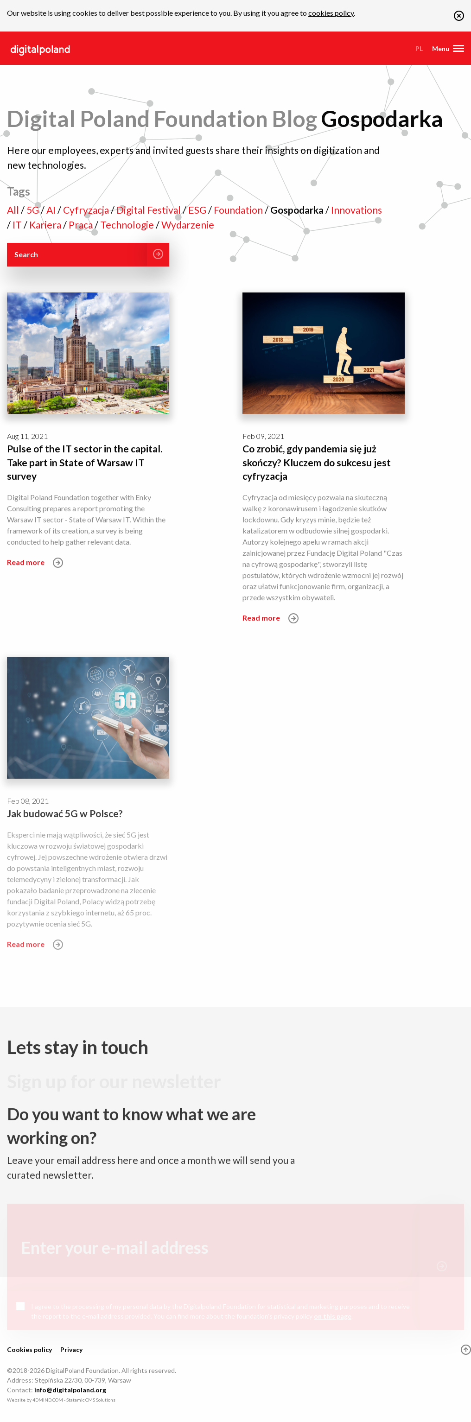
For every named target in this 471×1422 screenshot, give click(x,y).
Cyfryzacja (87, 210)
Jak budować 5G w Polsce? (65, 815)
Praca (82, 224)
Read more (35, 562)
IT (18, 224)
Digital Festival (149, 210)
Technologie (128, 224)
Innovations (356, 210)
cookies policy (331, 12)
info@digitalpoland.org (70, 1390)
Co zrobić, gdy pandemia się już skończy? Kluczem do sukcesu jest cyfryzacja (316, 462)
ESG (198, 210)
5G (33, 210)
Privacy (71, 1349)
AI (51, 210)
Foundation (239, 210)
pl (419, 48)
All (14, 210)
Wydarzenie (187, 224)
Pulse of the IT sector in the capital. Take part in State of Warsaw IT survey (84, 462)
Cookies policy (29, 1349)
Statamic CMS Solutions (90, 1400)
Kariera (46, 224)
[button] (459, 17)
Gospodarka (297, 210)
